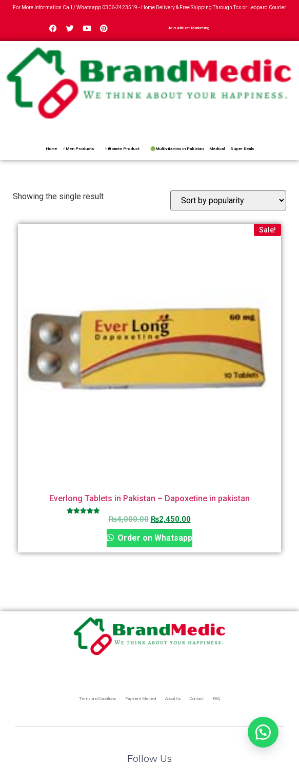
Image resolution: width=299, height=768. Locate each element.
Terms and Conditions (97, 698)
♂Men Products (78, 148)
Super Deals (242, 148)
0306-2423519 (119, 7)
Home (51, 148)
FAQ (216, 698)
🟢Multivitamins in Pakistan (177, 148)
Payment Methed (140, 698)
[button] (263, 732)
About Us (173, 698)
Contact (197, 698)
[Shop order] (228, 200)
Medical (217, 148)
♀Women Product (122, 148)
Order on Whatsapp (153, 538)
